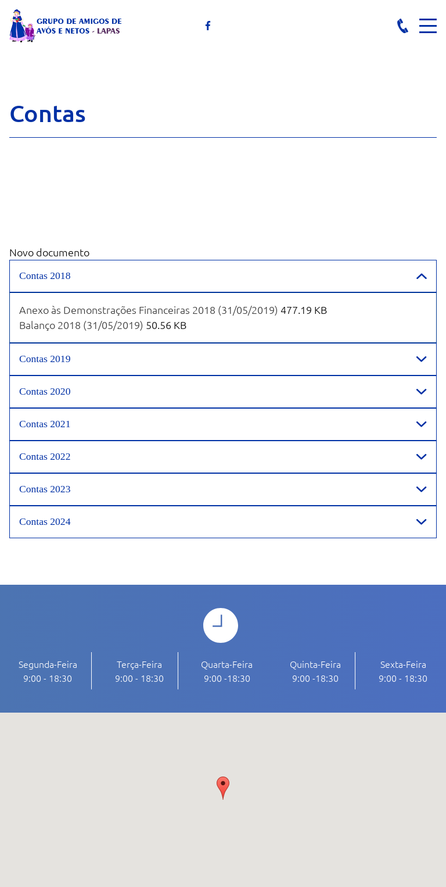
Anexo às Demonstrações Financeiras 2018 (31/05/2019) (148, 309)
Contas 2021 (44, 424)
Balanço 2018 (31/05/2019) (81, 324)
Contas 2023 (44, 489)
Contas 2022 (44, 456)
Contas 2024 (44, 521)
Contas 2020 (44, 391)
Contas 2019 (44, 358)
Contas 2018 (44, 275)
